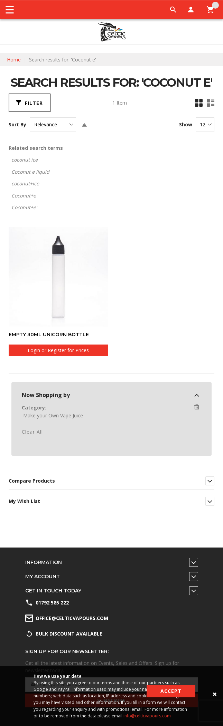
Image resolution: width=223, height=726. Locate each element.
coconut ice (24, 159)
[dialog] (111, 425)
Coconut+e (23, 195)
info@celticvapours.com (147, 716)
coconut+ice (25, 183)
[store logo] (112, 32)
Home (14, 59)
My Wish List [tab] (24, 500)
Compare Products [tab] (32, 480)
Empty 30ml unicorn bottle (49, 334)
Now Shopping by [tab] (46, 394)
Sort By (17, 124)
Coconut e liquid (30, 171)
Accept (171, 691)
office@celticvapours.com (72, 618)
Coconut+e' (24, 207)
